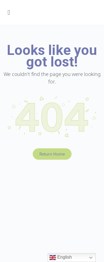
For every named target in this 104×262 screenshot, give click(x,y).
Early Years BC (54, 14)
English (60, 257)
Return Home (52, 154)
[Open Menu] (9, 12)
